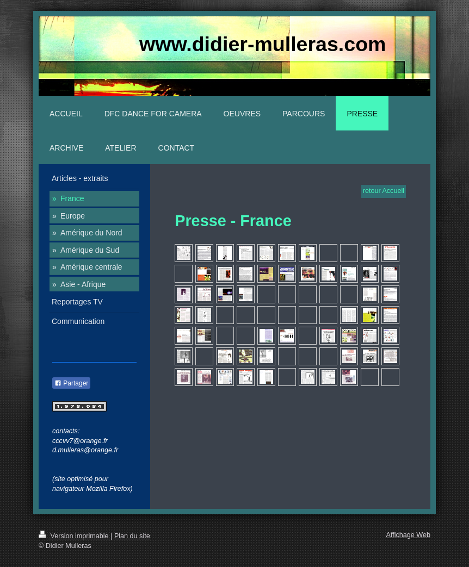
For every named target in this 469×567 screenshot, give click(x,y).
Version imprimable (74, 536)
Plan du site (132, 536)
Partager (71, 383)
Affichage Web (408, 535)
